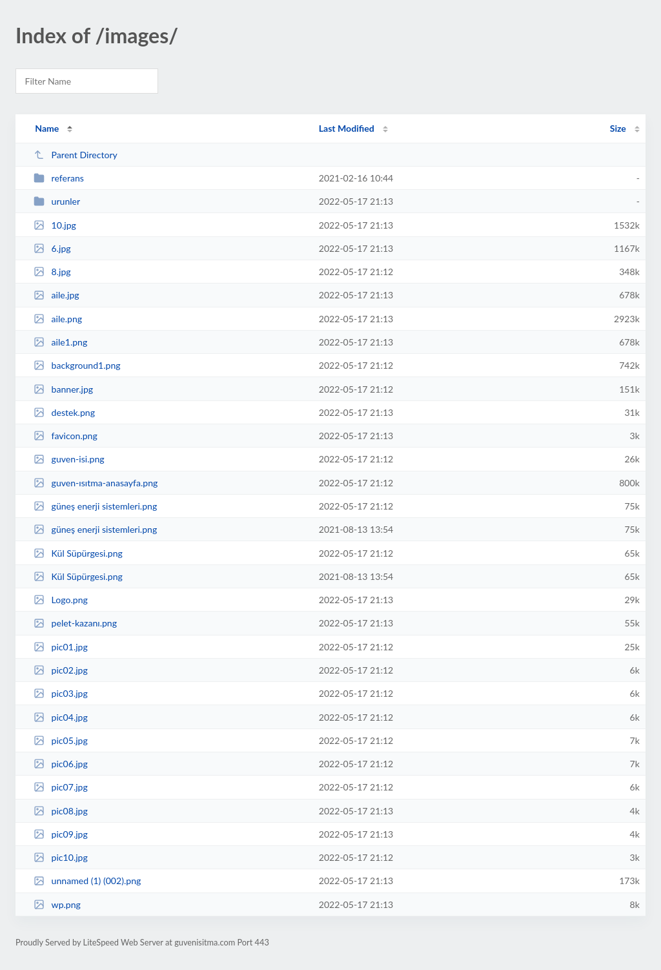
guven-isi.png (69, 458)
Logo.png (61, 599)
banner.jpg (63, 389)
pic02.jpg (61, 670)
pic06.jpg (61, 763)
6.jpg (52, 248)
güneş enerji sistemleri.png (95, 505)
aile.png (58, 318)
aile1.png (60, 341)
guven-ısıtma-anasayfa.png (96, 482)
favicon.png (65, 435)
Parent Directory (75, 154)
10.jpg (55, 225)
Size (618, 128)
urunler (57, 201)
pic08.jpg (61, 810)
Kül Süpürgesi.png (78, 553)
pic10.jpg (61, 857)
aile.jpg (56, 294)
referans (59, 177)
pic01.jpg (61, 646)
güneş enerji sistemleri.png (95, 529)
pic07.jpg (61, 786)
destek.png (64, 412)
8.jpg (52, 271)
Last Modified (346, 128)
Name (47, 128)
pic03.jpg (61, 693)
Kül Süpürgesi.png (78, 576)
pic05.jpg (61, 740)
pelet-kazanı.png (75, 622)
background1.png (77, 365)
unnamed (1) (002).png (87, 880)
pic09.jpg (61, 834)
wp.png (57, 904)
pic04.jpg (61, 717)
